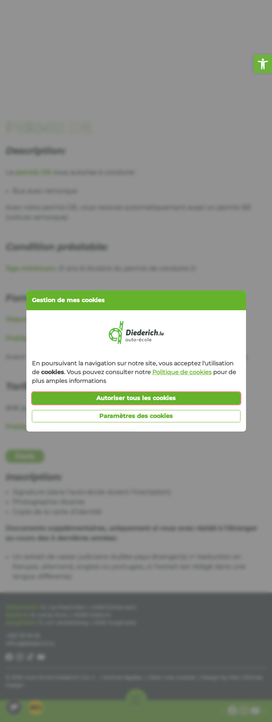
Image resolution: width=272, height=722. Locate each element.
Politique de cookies (182, 372)
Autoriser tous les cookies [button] (136, 398)
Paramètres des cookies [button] (136, 416)
